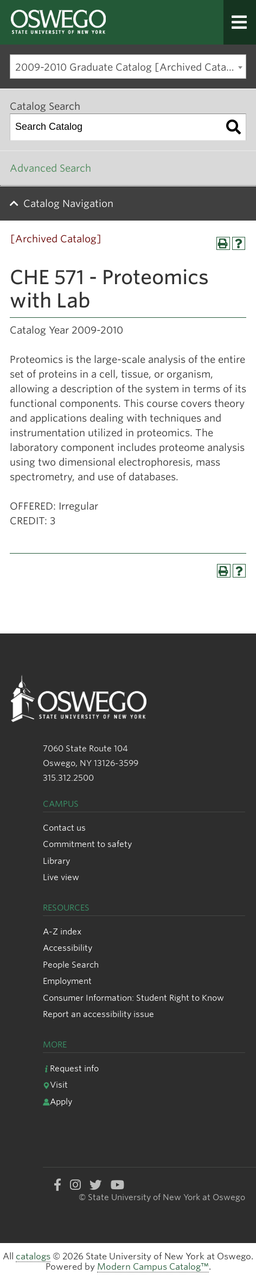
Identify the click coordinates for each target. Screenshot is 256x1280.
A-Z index (62, 931)
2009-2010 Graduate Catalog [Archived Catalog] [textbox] (130, 67)
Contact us (64, 828)
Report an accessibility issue (98, 1014)
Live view (61, 877)
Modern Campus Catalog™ (153, 1267)
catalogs (33, 1256)
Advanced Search (50, 168)
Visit (55, 1085)
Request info (71, 1068)
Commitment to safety (87, 844)
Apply (57, 1101)
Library (56, 861)
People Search (71, 964)
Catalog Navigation (68, 203)
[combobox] (128, 66)
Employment (67, 981)
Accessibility (67, 948)
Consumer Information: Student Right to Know (133, 998)
